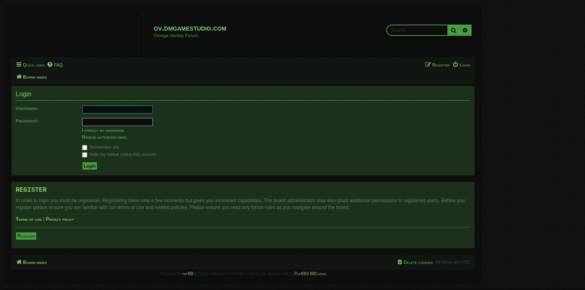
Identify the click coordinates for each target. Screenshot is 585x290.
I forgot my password (153, 130)
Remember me (150, 147)
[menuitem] (104, 65)
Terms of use (78, 219)
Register (75, 236)
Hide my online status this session (169, 154)
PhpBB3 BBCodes (359, 273)
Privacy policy (109, 219)
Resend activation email (154, 137)
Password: (76, 120)
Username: (76, 108)
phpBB (237, 273)
